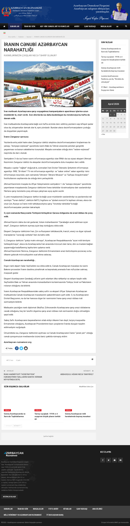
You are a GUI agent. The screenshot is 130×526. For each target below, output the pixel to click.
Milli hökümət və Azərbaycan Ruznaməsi (22, 515)
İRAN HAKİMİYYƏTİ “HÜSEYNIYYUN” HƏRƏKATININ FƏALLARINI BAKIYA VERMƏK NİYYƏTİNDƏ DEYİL (23, 377)
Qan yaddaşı (90, 26)
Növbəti (17, 426)
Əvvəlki (8, 426)
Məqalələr (38, 509)
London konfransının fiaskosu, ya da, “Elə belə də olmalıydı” (112, 79)
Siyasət (7, 410)
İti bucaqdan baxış (54, 515)
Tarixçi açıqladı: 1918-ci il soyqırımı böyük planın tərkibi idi (113, 60)
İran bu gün (29, 26)
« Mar (103, 134)
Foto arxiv (53, 509)
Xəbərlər (14, 26)
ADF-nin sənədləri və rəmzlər (54, 26)
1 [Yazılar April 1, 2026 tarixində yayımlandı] (110, 115)
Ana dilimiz (97, 509)
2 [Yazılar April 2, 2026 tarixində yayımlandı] (114, 115)
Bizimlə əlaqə (9, 497)
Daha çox (105, 26)
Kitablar (67, 509)
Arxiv (76, 26)
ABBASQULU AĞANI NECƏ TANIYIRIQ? (76, 374)
